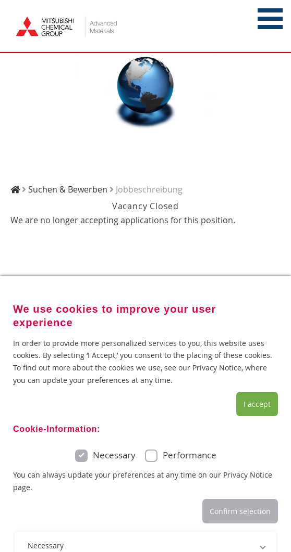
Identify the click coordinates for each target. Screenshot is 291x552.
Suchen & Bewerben (67, 189)
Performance (189, 455)
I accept (257, 404)
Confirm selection (240, 511)
